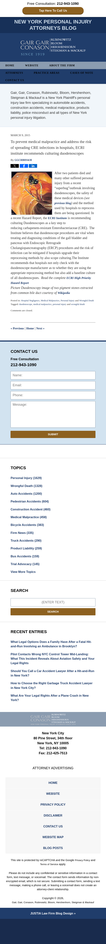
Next (43, 333)
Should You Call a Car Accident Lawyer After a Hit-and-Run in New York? (50, 687)
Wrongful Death (28, 491)
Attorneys (15, 74)
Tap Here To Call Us (53, 11)
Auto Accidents (28, 500)
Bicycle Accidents (29, 533)
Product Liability (28, 558)
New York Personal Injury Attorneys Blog (53, 48)
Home (10, 66)
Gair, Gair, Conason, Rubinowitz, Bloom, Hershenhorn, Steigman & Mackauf (53, 927)
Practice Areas (50, 74)
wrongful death (83, 309)
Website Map (53, 860)
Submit (53, 439)
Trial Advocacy (26, 575)
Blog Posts (53, 872)
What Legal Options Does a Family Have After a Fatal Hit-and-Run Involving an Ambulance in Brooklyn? (52, 656)
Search (53, 623)
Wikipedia (64, 294)
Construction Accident (33, 516)
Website (33, 66)
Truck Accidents (28, 550)
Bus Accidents (26, 566)
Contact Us (15, 81)
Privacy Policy (53, 824)
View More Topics (24, 583)
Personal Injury (72, 301)
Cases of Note (87, 74)
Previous (18, 333)
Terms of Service (49, 889)
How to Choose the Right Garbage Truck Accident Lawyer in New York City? (50, 700)
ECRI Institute (58, 219)
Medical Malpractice (53, 301)
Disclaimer (53, 836)
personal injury (63, 309)
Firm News (23, 541)
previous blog (63, 204)
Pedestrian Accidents (32, 508)
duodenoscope (26, 309)
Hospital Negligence (31, 301)
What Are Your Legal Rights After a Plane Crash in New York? (50, 714)
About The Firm (66, 66)
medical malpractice (45, 309)
